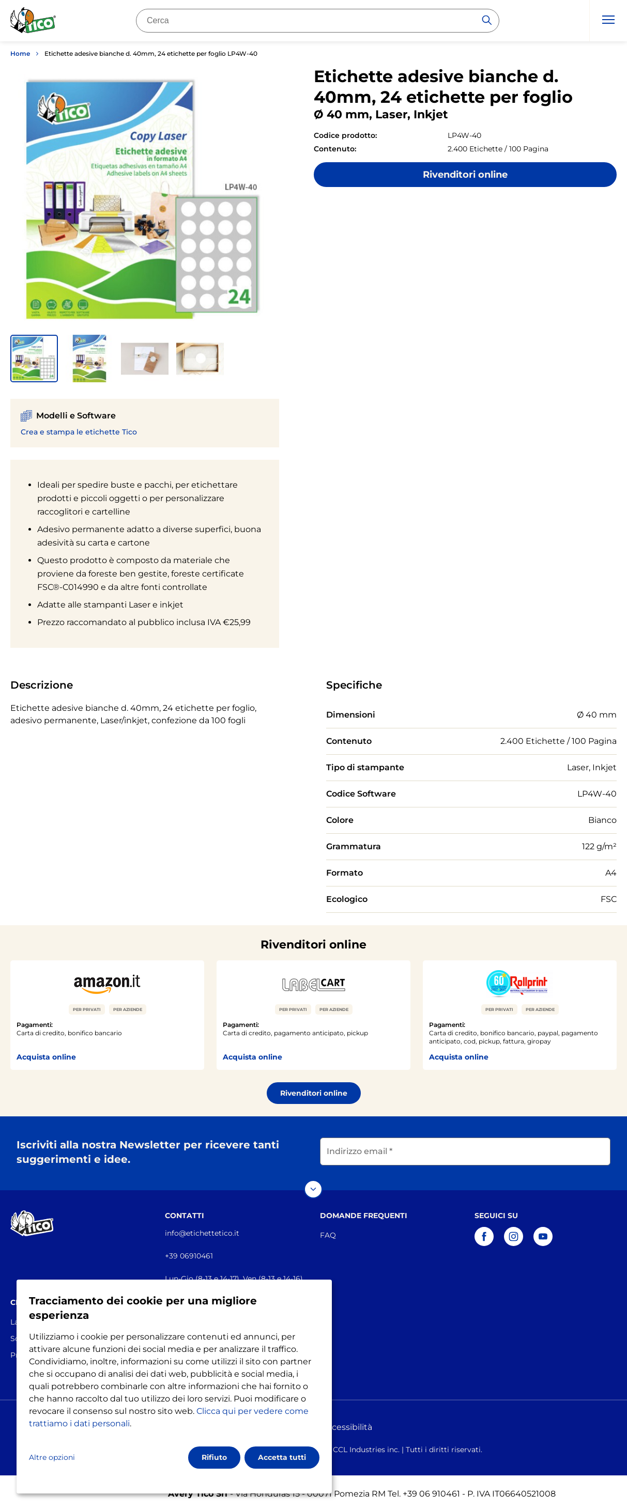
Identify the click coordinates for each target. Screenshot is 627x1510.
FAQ (328, 1232)
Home (20, 53)
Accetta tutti (282, 1457)
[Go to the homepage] (33, 22)
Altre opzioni (52, 1457)
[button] (34, 358)
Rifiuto (214, 1457)
